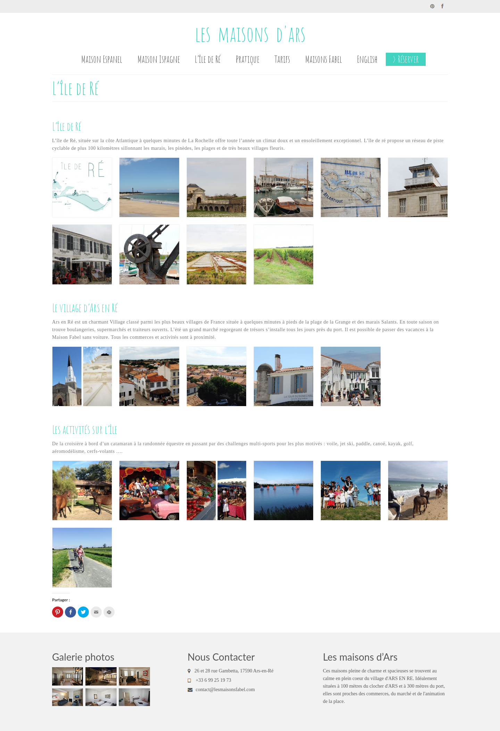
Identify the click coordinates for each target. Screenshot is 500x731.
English (367, 59)
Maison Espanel (101, 59)
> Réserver (406, 59)
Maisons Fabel (323, 59)
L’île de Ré (207, 59)
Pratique (247, 59)
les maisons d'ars (250, 33)
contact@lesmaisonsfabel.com (221, 689)
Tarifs (282, 59)
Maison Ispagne (159, 59)
